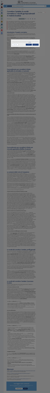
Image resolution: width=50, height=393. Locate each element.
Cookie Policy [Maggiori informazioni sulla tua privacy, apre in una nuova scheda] (29, 42)
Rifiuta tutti (29, 44)
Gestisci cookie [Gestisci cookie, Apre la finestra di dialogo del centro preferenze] (15, 44)
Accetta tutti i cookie (35, 44)
